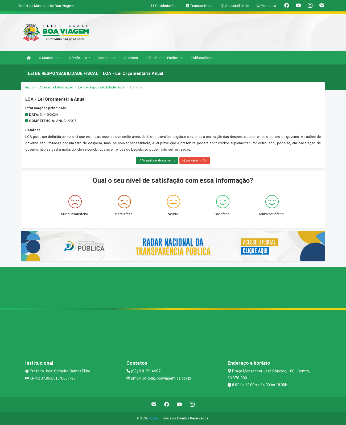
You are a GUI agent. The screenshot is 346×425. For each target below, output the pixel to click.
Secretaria (107, 58)
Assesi (154, 418)
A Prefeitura (78, 58)
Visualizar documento (157, 160)
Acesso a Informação (56, 87)
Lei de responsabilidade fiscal (101, 87)
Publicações (202, 58)
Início (29, 87)
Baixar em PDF (194, 160)
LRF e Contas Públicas (164, 58)
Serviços (131, 58)
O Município (49, 58)
